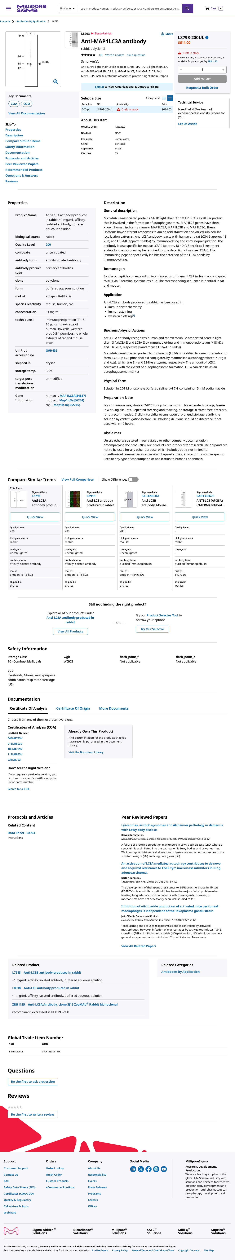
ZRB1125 (18, 1004)
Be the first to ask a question (33, 1081)
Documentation (17, 152)
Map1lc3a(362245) (67, 405)
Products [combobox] (65, 8)
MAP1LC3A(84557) (73, 396)
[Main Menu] (8, 8)
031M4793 (14, 759)
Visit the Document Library (86, 752)
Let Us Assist (187, 124)
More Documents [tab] (113, 708)
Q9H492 (51, 350)
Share (167, 34)
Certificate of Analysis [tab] (28, 708)
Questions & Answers (21, 175)
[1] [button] (133, 315)
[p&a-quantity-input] (202, 69)
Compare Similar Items (22, 141)
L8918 (16, 988)
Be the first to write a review (34, 1115)
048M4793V (15, 738)
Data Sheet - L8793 (21, 833)
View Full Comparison (78, 479)
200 (48, 244)
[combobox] (125, 8)
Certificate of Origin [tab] (73, 708)
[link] (23, 1168)
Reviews (11, 181)
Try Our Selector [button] (152, 629)
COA (14, 104)
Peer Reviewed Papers (21, 164)
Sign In (99, 86)
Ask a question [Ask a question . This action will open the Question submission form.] (136, 55)
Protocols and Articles (22, 158)
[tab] (8, 21)
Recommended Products (23, 170)
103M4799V (15, 749)
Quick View (35, 517)
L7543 (16, 972)
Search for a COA (18, 789)
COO (26, 104)
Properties (13, 129)
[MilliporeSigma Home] (31, 8)
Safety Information (20, 147)
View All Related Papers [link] (138, 946)
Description (14, 135)
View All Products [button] (70, 631)
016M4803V (15, 743)
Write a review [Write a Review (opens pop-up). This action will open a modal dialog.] (114, 55)
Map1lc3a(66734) (71, 400)
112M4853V (15, 754)
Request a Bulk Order (202, 88)
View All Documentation (26, 113)
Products (5, 21)
